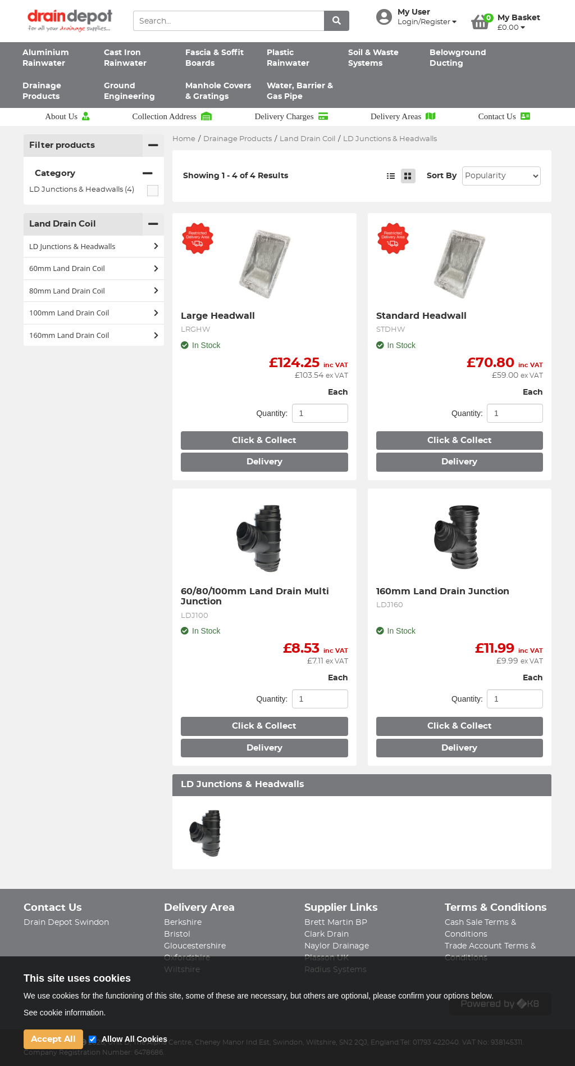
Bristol (177, 934)
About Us (67, 116)
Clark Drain (326, 934)
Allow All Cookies (134, 1039)
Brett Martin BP (335, 923)
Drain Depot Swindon (66, 923)
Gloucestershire (195, 946)
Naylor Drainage (336, 946)
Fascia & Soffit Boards (214, 58)
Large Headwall (218, 315)
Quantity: (272, 413)
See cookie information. (65, 1012)
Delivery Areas (403, 116)
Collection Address (172, 116)
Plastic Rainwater (288, 58)
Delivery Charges (290, 116)
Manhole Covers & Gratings (218, 91)
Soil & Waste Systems (373, 58)
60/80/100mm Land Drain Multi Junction (256, 596)
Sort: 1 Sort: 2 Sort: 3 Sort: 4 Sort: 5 (501, 176)
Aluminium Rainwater (45, 58)
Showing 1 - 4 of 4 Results (235, 176)
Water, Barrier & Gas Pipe (300, 91)
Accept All (53, 1039)
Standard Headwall (421, 315)
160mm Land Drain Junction (442, 591)
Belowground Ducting (458, 58)
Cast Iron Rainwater (125, 58)
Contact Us (504, 116)
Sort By (442, 176)
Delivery (264, 462)
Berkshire (183, 923)
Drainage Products (41, 91)
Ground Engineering (129, 91)
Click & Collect (264, 440)
